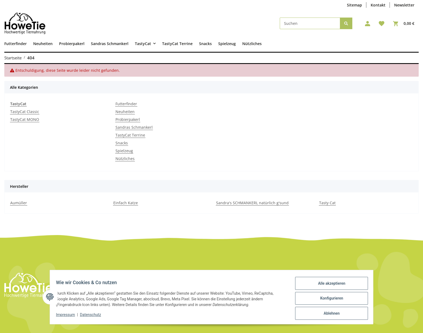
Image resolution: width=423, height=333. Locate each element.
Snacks (121, 142)
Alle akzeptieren (329, 286)
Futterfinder (126, 103)
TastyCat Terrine (130, 135)
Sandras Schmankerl (134, 127)
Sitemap (354, 5)
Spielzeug (124, 150)
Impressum (68, 316)
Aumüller (18, 202)
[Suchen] (310, 23)
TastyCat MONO (24, 119)
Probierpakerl (127, 119)
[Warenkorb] (404, 23)
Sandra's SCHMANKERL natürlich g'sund (252, 202)
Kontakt (378, 5)
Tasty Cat (327, 202)
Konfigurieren (329, 300)
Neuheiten (125, 111)
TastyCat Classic (24, 111)
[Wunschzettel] (381, 23)
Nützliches (125, 158)
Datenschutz (93, 316)
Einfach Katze (125, 202)
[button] (367, 23)
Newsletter (404, 5)
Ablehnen (329, 314)
